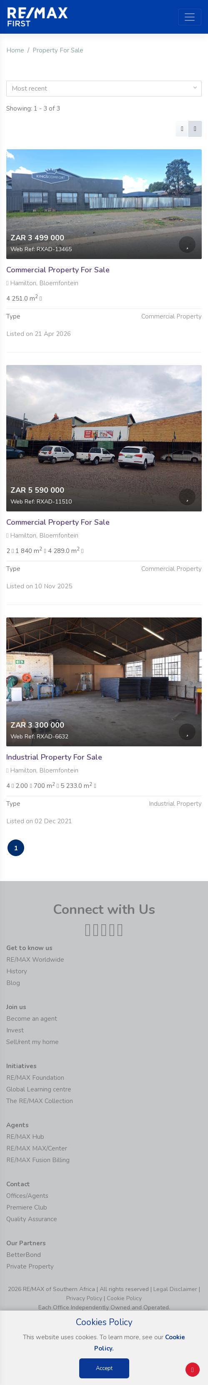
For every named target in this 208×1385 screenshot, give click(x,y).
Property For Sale (58, 50)
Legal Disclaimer (175, 1289)
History (16, 971)
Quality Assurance (31, 1219)
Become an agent (31, 1019)
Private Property (30, 1266)
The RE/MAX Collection (39, 1101)
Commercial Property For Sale (58, 270)
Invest (15, 1030)
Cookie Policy (124, 1298)
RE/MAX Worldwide (35, 959)
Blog (13, 983)
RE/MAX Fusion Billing (38, 1160)
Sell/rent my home (32, 1042)
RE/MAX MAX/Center (36, 1148)
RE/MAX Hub (25, 1137)
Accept (104, 1368)
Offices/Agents (27, 1196)
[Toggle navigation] (189, 17)
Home (15, 50)
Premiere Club (26, 1207)
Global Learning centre (38, 1089)
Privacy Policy (84, 1298)
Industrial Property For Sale (54, 772)
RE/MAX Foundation (35, 1078)
